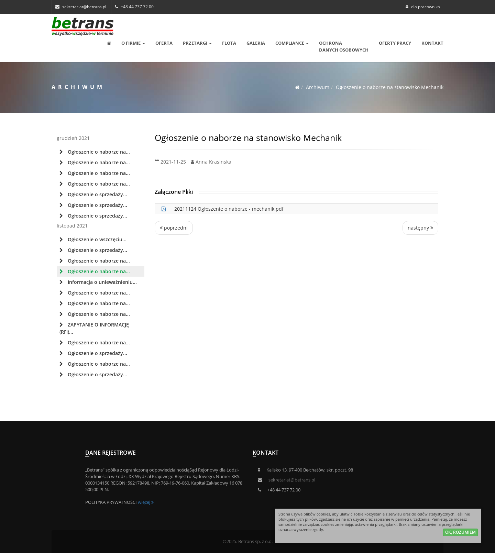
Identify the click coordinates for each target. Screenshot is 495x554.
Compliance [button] (292, 43)
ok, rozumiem (460, 533)
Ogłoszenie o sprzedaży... (93, 194)
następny (420, 227)
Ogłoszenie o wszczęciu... (92, 239)
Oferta (164, 43)
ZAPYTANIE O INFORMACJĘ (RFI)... (94, 328)
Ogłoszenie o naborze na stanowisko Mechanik (389, 87)
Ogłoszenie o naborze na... (94, 151)
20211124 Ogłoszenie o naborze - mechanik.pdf (229, 209)
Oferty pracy (395, 43)
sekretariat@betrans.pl (291, 480)
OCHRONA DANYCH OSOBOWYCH (343, 46)
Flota (229, 43)
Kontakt (432, 43)
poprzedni (174, 227)
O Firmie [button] (133, 43)
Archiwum (317, 87)
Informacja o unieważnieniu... (98, 282)
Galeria (255, 43)
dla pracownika (423, 7)
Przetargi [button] (197, 43)
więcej (146, 502)
